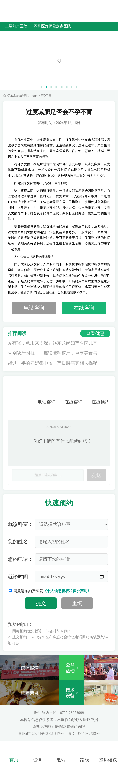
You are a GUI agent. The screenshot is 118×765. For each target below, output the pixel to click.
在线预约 (100, 393)
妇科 (35, 95)
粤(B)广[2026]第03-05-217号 (41, 734)
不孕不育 (46, 95)
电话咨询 (34, 308)
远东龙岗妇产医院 (18, 95)
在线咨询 (84, 308)
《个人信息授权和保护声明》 (67, 591)
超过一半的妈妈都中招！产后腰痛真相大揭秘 (52, 363)
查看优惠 (95, 333)
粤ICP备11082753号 (84, 734)
